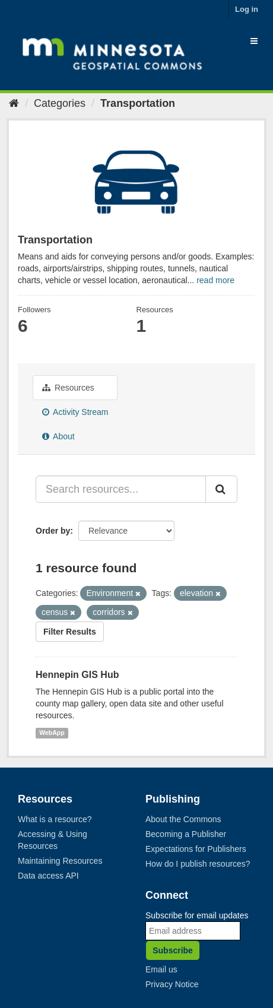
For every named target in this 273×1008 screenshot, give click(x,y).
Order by (53, 530)
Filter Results (69, 631)
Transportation (137, 103)
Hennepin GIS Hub (77, 675)
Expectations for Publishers (195, 849)
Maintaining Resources (60, 861)
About (58, 436)
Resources (68, 387)
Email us (161, 969)
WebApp (51, 732)
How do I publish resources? (197, 863)
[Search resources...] (121, 489)
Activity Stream (75, 412)
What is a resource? (55, 819)
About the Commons (183, 819)
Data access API (48, 875)
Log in (246, 9)
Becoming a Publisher (185, 834)
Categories (59, 103)
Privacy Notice (171, 984)
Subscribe (173, 950)
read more (215, 280)
